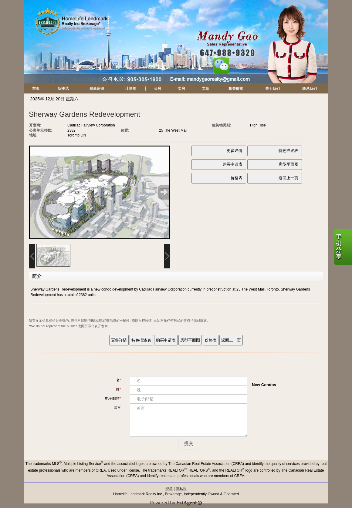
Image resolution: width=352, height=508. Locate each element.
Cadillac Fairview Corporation (163, 289)
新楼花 (63, 88)
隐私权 (181, 488)
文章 (205, 88)
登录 (169, 488)
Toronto (273, 289)
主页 (35, 88)
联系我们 (309, 88)
